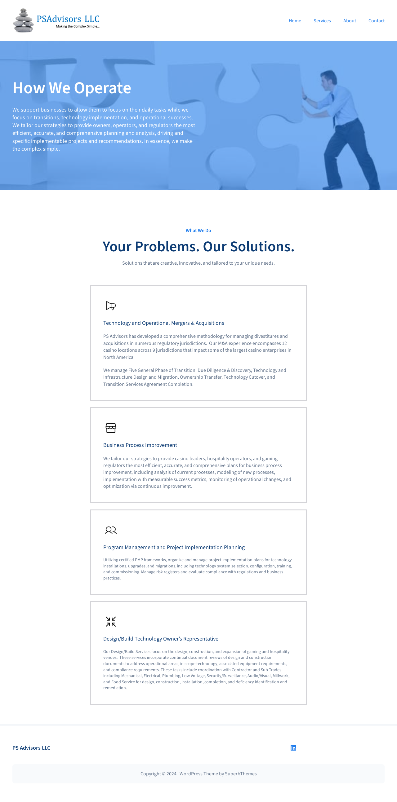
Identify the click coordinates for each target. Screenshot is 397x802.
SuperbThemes (241, 773)
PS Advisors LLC (31, 748)
